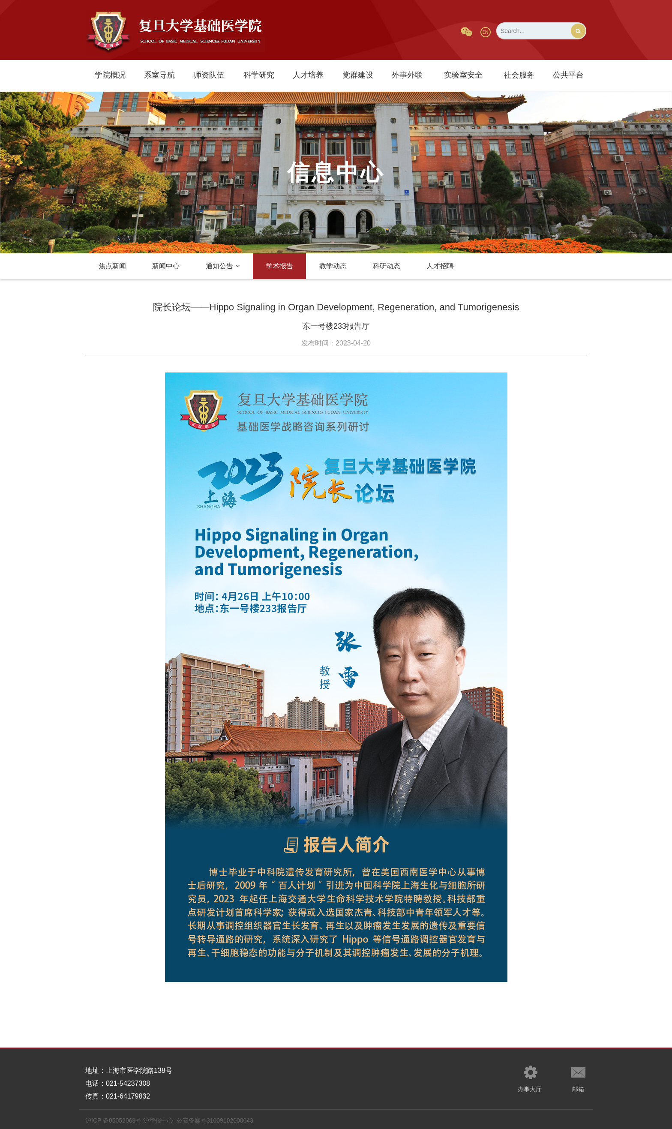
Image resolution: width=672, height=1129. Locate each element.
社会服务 (519, 75)
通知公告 (223, 266)
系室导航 (159, 75)
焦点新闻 (112, 266)
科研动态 (386, 266)
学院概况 (110, 75)
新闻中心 (166, 266)
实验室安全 (463, 75)
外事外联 (407, 75)
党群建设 (357, 75)
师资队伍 (209, 75)
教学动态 (333, 266)
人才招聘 (440, 266)
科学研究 (258, 75)
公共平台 (568, 75)
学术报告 (279, 266)
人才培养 (308, 75)
